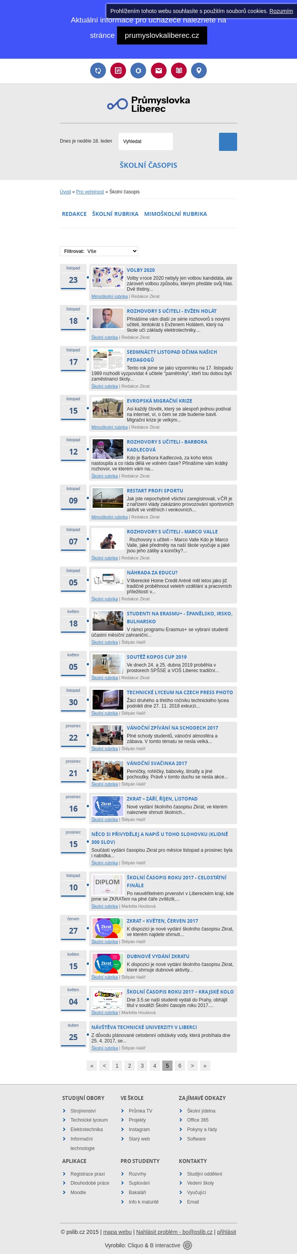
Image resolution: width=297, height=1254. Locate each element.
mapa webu (117, 1232)
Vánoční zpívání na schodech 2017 (172, 728)
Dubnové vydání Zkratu (158, 956)
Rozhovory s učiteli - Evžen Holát (172, 311)
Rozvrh (118, 70)
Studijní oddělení (204, 1174)
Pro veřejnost (90, 192)
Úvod (65, 192)
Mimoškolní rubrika (175, 213)
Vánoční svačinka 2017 (157, 763)
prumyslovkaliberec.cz (162, 35)
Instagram (139, 1129)
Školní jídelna (201, 1111)
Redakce (74, 213)
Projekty (137, 1120)
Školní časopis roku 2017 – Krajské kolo (180, 991)
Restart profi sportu (155, 490)
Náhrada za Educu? (152, 572)
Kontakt (199, 70)
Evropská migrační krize (159, 401)
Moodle (78, 1192)
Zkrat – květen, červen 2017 (162, 921)
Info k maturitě (144, 1202)
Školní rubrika (115, 213)
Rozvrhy (137, 1174)
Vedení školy (200, 1183)
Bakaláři (138, 70)
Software (196, 1139)
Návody (179, 70)
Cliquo (135, 1245)
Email (159, 70)
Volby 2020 (141, 270)
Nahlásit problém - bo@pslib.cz (174, 1232)
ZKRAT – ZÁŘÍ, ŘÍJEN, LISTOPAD (162, 798)
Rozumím (281, 11)
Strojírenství (83, 1111)
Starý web (139, 1139)
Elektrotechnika (87, 1129)
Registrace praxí (88, 1174)
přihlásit (226, 1232)
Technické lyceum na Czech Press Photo (180, 692)
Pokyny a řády (202, 1129)
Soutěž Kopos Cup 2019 (157, 657)
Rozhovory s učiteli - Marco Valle (172, 531)
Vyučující (196, 1192)
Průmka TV (140, 1111)
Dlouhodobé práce (90, 1183)
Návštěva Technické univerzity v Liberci (144, 1027)
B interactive (165, 1245)
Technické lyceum (89, 1120)
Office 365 (197, 1120)
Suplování (98, 70)
